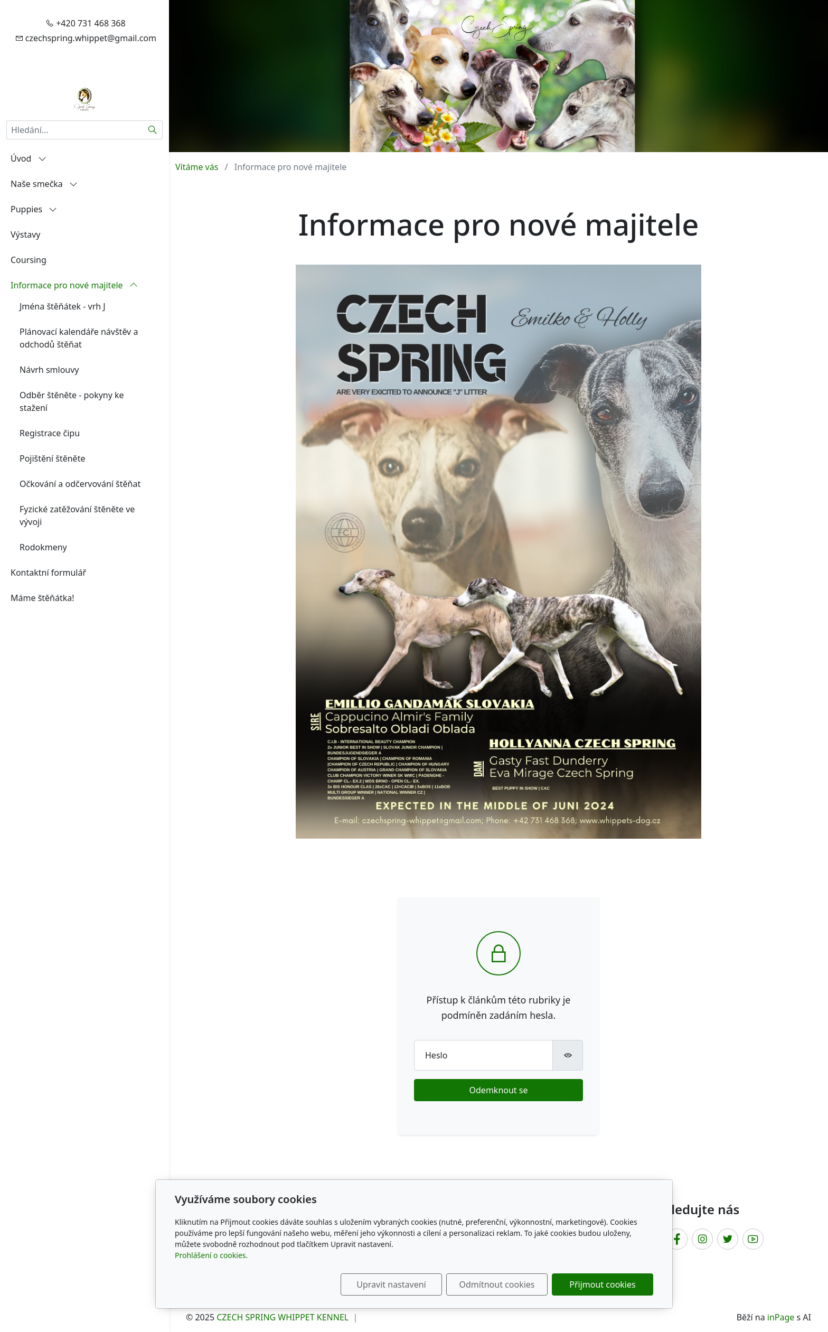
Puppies (34, 209)
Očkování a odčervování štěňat (80, 484)
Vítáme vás (196, 167)
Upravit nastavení (391, 1284)
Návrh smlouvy (49, 370)
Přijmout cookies (602, 1284)
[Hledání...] (74, 129)
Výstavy (25, 234)
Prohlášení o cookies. (211, 1255)
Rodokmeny (43, 547)
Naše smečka (44, 184)
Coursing (28, 260)
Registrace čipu (50, 433)
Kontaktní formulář (48, 572)
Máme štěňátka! (42, 598)
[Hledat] (153, 129)
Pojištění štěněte (52, 458)
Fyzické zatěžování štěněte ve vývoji (77, 515)
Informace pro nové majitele (74, 285)
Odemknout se (498, 1090)
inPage (781, 1317)
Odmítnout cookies (497, 1284)
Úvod (28, 158)
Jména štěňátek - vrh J (63, 306)
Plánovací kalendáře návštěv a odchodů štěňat (79, 338)
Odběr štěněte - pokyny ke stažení (72, 401)
